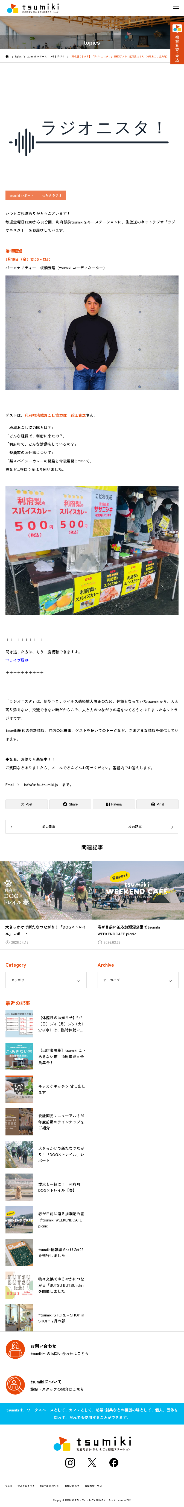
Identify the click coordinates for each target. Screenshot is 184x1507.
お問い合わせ (72, 1486)
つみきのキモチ (26, 1486)
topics (8, 1486)
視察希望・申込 (93, 1486)
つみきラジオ (52, 195)
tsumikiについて (49, 1486)
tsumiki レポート (22, 195)
